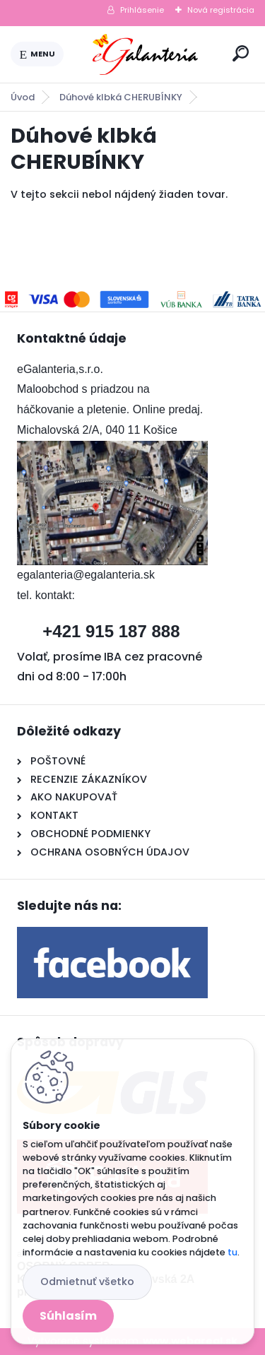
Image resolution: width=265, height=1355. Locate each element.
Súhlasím (68, 1316)
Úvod (23, 97)
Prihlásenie (142, 10)
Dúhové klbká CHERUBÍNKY (120, 97)
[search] (240, 53)
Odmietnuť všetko (87, 1281)
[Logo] (145, 54)
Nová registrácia (220, 10)
